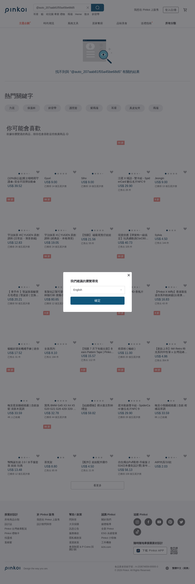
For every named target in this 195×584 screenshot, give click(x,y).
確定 (97, 300)
